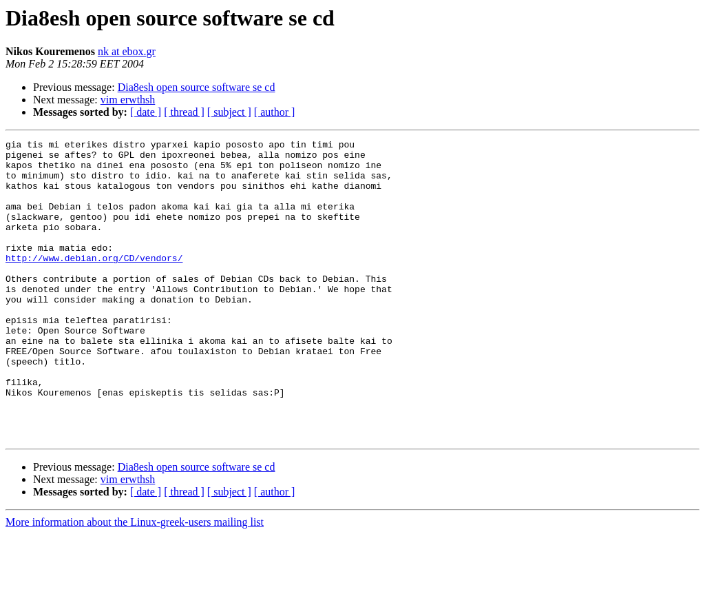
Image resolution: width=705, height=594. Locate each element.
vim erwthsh (128, 99)
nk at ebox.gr (127, 51)
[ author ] (274, 112)
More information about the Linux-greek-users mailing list (135, 582)
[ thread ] (184, 112)
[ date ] (145, 112)
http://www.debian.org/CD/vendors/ (94, 282)
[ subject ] (229, 112)
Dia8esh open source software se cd (196, 87)
